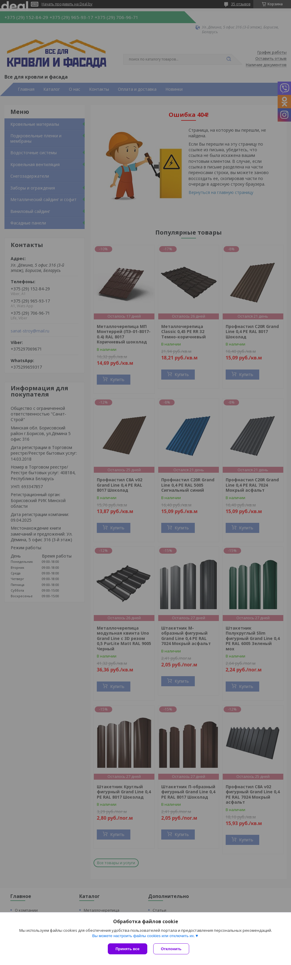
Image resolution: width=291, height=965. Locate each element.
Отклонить (171, 949)
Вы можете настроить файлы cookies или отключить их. (143, 936)
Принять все (128, 949)
